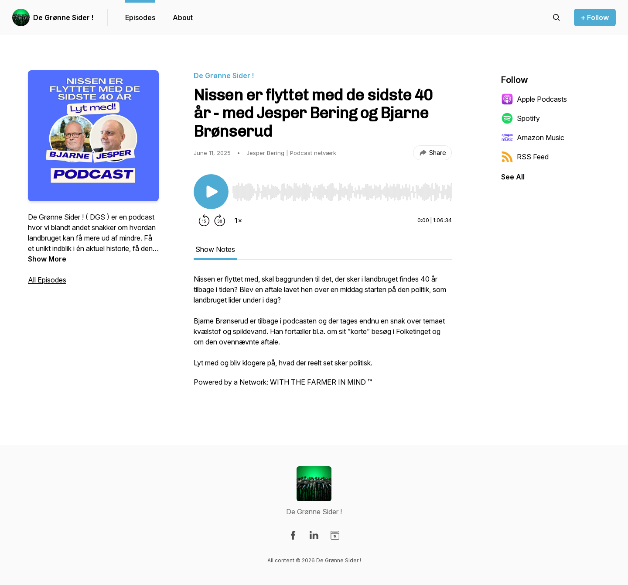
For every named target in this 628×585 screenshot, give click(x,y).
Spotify (520, 118)
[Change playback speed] (238, 220)
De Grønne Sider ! (63, 17)
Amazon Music (532, 137)
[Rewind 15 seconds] (204, 220)
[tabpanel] (323, 335)
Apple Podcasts (534, 99)
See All (513, 176)
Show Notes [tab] (215, 249)
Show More (47, 259)
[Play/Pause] (211, 191)
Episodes (140, 17)
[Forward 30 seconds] (220, 220)
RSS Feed (525, 157)
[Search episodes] (556, 17)
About (183, 17)
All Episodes (47, 279)
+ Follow (595, 17)
